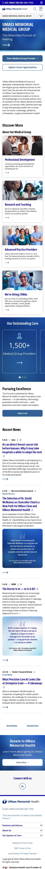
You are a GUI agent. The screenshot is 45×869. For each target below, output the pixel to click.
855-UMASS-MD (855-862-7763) (19, 2)
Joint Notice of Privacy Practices (22, 853)
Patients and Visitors (12, 825)
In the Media (7, 674)
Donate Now (27, 763)
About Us (6, 830)
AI (20, 440)
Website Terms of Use (22, 843)
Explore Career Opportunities (23, 67)
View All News (11, 725)
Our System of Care (11, 835)
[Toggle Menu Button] (41, 16)
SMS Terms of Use (22, 848)
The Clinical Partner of (22, 817)
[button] (41, 825)
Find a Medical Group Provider (24, 59)
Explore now (22, 413)
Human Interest (8, 493)
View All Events (33, 725)
